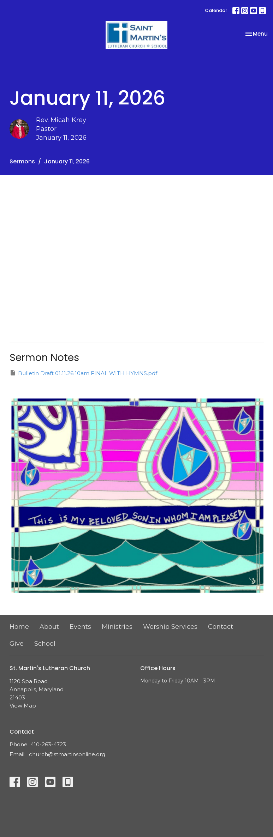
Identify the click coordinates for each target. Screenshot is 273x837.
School (44, 644)
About (49, 627)
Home (19, 627)
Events (80, 627)
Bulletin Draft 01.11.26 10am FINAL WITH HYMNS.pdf (83, 373)
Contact (220, 627)
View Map (23, 705)
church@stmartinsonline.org (67, 754)
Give (17, 644)
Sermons (22, 161)
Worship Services (170, 627)
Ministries (117, 627)
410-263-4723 (48, 744)
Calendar (216, 10)
